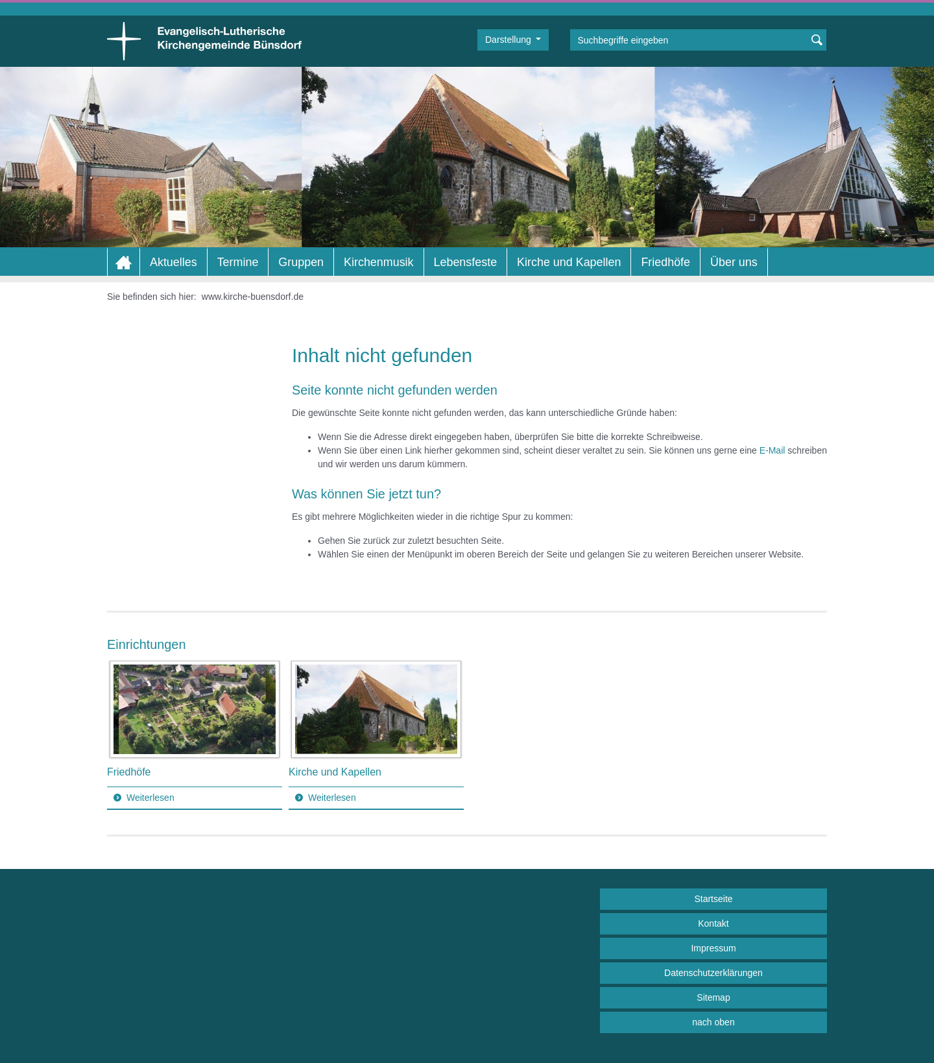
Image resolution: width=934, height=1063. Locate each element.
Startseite (713, 899)
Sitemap (713, 997)
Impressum (713, 948)
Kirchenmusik (378, 262)
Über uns (734, 262)
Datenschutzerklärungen (713, 973)
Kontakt (713, 923)
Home (123, 262)
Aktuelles (173, 262)
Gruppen (301, 262)
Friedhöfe (665, 262)
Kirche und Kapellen (569, 262)
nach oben (713, 1022)
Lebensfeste (465, 262)
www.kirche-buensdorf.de (253, 296)
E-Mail (772, 450)
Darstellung (509, 39)
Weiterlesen (150, 797)
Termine (238, 262)
